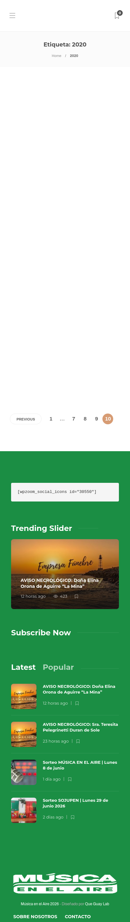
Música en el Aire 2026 (40, 867)
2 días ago (53, 779)
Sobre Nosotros (35, 879)
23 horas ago (56, 704)
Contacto (78, 879)
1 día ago (52, 741)
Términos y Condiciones (45, 892)
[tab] (23, 630)
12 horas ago (33, 559)
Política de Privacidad (43, 905)
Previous (25, 382)
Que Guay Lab (97, 867)
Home (56, 56)
